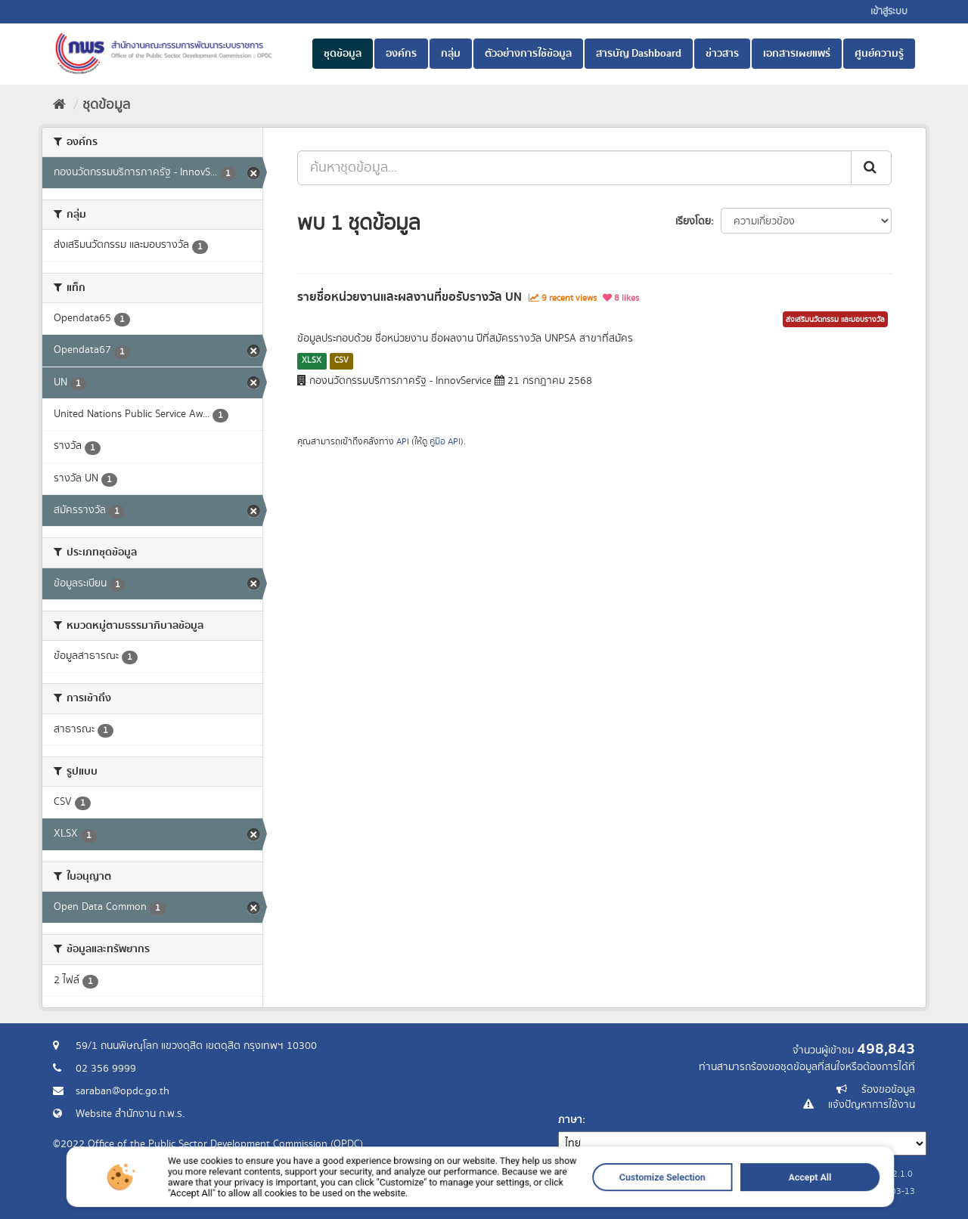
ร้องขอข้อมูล (888, 1089)
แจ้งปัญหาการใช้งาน (871, 1104)
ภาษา (570, 1120)
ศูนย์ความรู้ (879, 53)
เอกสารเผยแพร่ (796, 53)
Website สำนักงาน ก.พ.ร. (130, 1114)
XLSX (311, 360)
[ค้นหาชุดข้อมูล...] (574, 167)
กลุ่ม (451, 53)
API (402, 441)
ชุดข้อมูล (342, 53)
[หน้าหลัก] (59, 105)
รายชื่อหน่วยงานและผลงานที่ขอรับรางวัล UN (409, 297)
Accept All (715, 1195)
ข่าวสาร (722, 53)
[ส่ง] (871, 167)
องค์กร (401, 53)
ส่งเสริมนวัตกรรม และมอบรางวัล (835, 319)
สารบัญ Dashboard (638, 53)
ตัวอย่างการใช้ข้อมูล (528, 53)
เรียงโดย (693, 221)
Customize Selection (605, 1195)
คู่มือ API (445, 441)
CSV (341, 360)
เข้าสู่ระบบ (889, 12)
